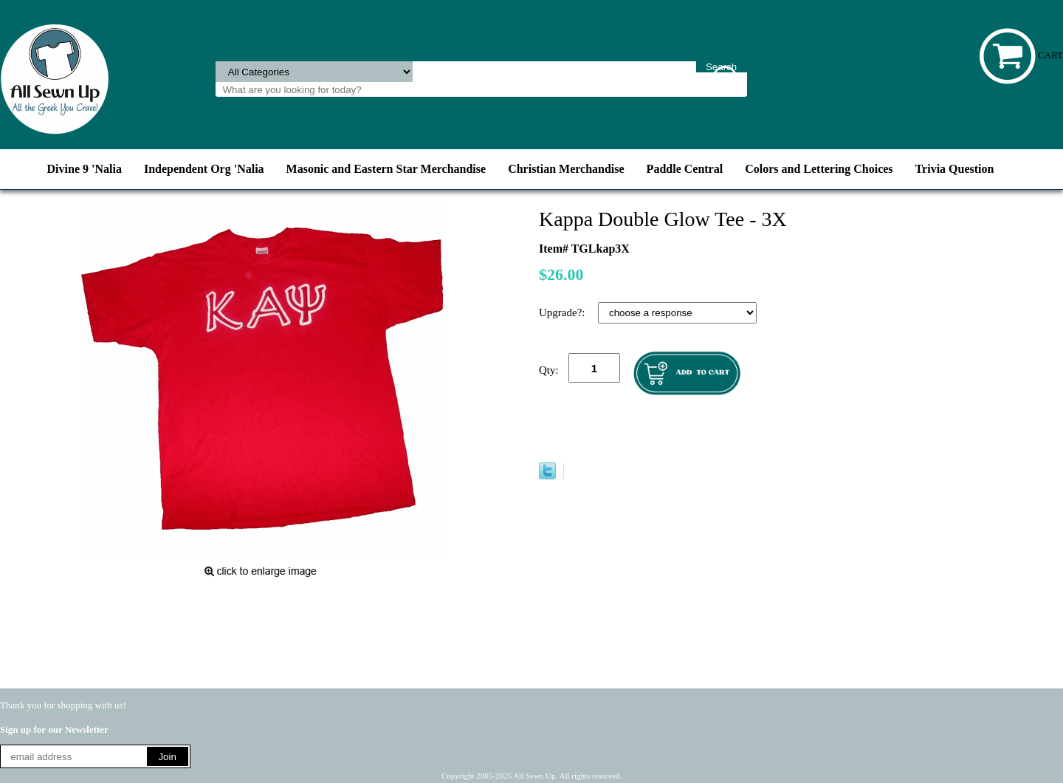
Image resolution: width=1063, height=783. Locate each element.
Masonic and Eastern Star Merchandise (386, 169)
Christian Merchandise (566, 169)
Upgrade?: (563, 312)
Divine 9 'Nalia (84, 169)
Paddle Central (685, 169)
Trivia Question (954, 169)
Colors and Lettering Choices (818, 169)
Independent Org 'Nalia (204, 169)
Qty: (549, 370)
